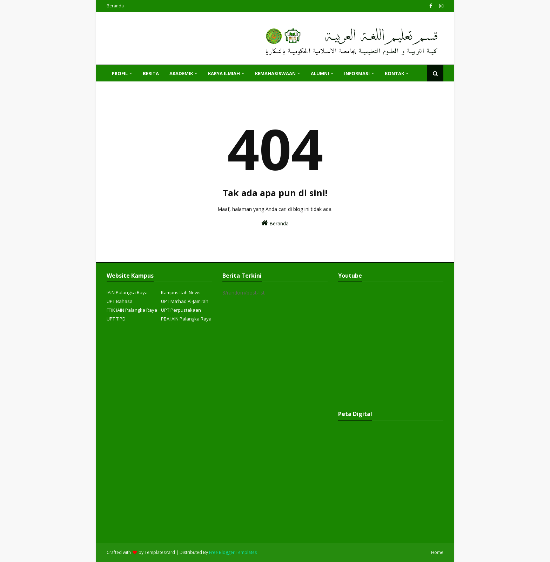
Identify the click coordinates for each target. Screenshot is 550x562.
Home (437, 552)
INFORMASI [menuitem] (357, 73)
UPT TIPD (116, 319)
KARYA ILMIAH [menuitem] (224, 73)
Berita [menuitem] (151, 73)
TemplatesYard (160, 552)
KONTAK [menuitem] (394, 73)
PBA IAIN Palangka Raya (186, 319)
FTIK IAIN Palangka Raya (132, 310)
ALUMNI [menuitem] (320, 73)
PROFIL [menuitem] (120, 73)
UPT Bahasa (120, 301)
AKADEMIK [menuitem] (181, 73)
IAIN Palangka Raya (127, 292)
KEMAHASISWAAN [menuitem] (275, 73)
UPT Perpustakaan (181, 310)
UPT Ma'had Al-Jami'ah (184, 301)
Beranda (115, 6)
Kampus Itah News (181, 292)
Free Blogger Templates (233, 552)
